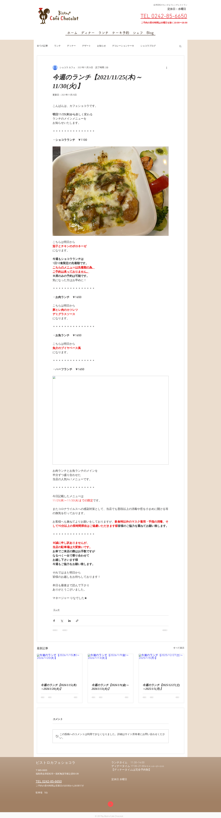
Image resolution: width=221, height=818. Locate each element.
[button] (180, 46)
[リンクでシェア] (77, 620)
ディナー (71, 46)
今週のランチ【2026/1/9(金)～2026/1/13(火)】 (110, 686)
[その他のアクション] (167, 67)
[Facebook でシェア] (54, 620)
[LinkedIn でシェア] (69, 620)
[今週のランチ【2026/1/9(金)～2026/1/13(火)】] (110, 666)
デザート (86, 46)
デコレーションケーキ (123, 46)
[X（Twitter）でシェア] (61, 620)
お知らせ (101, 46)
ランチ (57, 46)
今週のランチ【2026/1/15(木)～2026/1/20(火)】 (59, 686)
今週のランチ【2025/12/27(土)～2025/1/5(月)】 (161, 686)
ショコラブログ (148, 46)
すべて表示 (178, 648)
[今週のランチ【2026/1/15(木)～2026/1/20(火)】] (59, 666)
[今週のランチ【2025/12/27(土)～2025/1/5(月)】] (161, 666)
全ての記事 (42, 46)
